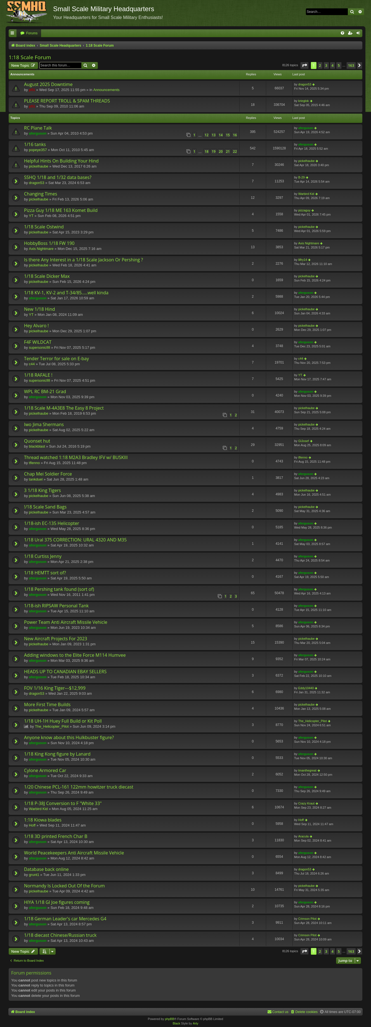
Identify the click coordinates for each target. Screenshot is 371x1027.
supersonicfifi (39, 347)
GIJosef (303, 441)
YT (31, 216)
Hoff (32, 825)
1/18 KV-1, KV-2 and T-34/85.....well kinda (66, 293)
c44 (32, 364)
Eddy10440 (306, 688)
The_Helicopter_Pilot (52, 726)
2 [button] (320, 65)
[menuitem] (29, 33)
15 (228, 135)
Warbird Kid (306, 193)
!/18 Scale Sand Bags (45, 507)
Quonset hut (37, 441)
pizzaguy (304, 210)
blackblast (37, 446)
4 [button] (333, 65)
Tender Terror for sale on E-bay (56, 358)
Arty (196, 1023)
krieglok (303, 100)
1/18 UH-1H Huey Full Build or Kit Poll (63, 721)
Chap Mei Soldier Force (48, 474)
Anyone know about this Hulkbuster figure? (69, 737)
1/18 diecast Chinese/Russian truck (60, 935)
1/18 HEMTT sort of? (45, 573)
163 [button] (351, 65)
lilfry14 (302, 259)
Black (176, 1023)
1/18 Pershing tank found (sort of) (59, 589)
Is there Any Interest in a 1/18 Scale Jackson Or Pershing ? (83, 260)
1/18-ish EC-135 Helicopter (51, 523)
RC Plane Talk (38, 128)
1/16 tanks (35, 144)
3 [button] (326, 65)
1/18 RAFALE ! (38, 375)
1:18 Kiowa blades (43, 820)
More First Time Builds (47, 704)
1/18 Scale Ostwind (44, 227)
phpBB (169, 1019)
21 (228, 151)
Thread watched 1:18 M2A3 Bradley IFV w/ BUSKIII (76, 457)
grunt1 (34, 875)
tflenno (34, 463)
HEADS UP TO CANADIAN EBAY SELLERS (65, 671)
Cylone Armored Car (45, 770)
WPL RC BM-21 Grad (45, 391)
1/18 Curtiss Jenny (43, 556)
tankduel (35, 479)
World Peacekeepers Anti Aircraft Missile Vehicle (74, 853)
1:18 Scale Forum (30, 57)
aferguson (37, 133)
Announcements (106, 90)
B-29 (301, 177)
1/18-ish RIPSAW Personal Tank (56, 606)
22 (235, 151)
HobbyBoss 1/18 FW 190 (49, 243)
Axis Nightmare (41, 249)
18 (207, 151)
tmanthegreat (307, 770)
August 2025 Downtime (48, 84)
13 (214, 135)
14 (221, 135)
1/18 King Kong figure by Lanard (57, 754)
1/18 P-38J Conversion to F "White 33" (63, 803)
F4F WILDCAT (37, 342)
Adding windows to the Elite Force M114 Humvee (75, 655)
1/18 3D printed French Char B (55, 836)
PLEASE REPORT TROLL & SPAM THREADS (67, 101)
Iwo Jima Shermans (44, 424)
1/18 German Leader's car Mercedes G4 (65, 919)
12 (207, 135)
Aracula (303, 836)
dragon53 (304, 84)
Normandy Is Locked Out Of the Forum (64, 886)
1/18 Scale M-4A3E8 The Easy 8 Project (64, 408)
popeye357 (38, 150)
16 (235, 135)
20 (221, 151)
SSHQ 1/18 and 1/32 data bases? (57, 177)
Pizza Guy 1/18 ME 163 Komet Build (61, 210)
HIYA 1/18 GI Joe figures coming (56, 902)
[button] (304, 65)
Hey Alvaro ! (36, 326)
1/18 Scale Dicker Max (47, 276)
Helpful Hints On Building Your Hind (61, 161)
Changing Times (40, 194)
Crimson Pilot (307, 918)
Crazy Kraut (306, 803)
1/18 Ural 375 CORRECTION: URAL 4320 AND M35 (75, 540)
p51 (32, 90)
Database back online (46, 869)
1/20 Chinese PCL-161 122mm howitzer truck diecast (78, 787)
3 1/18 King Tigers (42, 490)
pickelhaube (38, 166)
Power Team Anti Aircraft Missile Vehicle (65, 622)
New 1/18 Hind (39, 309)
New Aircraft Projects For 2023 (55, 639)
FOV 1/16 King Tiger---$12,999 (55, 688)
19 (214, 151)
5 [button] (339, 65)
